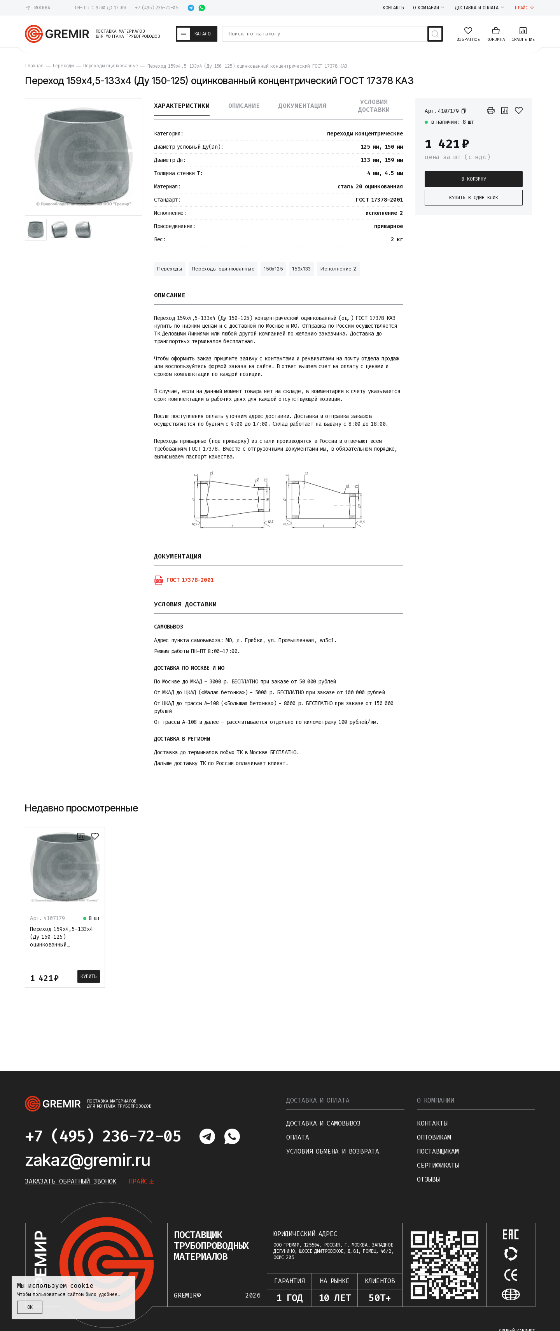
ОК (30, 1307)
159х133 (301, 269)
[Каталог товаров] (197, 34)
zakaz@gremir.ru (87, 1160)
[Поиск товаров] (435, 34)
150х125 (273, 269)
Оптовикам (434, 1137)
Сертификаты (438, 1165)
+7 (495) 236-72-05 (156, 8)
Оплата (297, 1137)
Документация (302, 106)
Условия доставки (374, 106)
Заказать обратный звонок (70, 1181)
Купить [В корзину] (88, 976)
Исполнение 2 (338, 269)
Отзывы (428, 1179)
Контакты (432, 1123)
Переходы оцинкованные (223, 269)
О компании (435, 1100)
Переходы (169, 269)
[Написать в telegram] (191, 8)
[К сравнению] (505, 111)
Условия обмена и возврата (332, 1151)
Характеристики (182, 106)
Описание (244, 106)
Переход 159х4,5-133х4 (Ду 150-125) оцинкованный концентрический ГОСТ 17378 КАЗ (61, 944)
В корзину (474, 179)
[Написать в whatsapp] (202, 8)
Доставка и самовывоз (323, 1123)
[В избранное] (519, 111)
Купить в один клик (473, 198)
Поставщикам (438, 1151)
